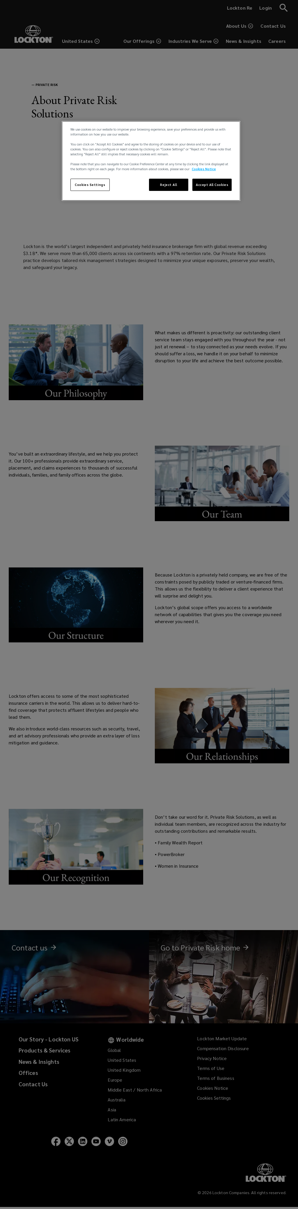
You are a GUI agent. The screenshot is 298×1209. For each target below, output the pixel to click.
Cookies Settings (90, 184)
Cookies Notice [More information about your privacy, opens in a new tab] (204, 169)
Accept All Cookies (212, 184)
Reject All (168, 184)
